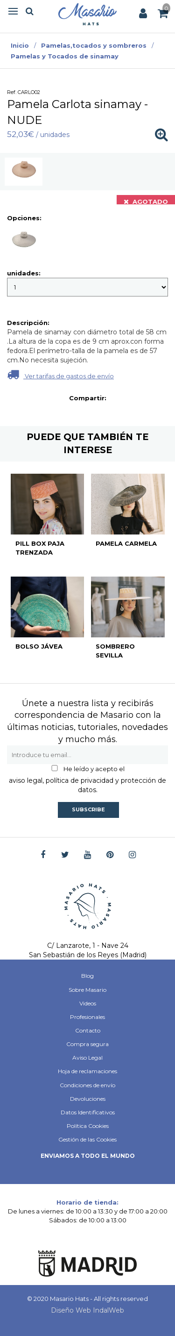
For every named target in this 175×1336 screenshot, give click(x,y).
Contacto (87, 1030)
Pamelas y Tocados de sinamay (65, 56)
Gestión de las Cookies (87, 1139)
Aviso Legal (87, 1057)
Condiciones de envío (87, 1085)
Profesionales (87, 1016)
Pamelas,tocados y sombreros (94, 45)
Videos (87, 1003)
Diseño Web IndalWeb (87, 1310)
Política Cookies (88, 1125)
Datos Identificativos (88, 1112)
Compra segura (87, 1043)
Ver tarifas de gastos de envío (60, 374)
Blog (87, 975)
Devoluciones (87, 1098)
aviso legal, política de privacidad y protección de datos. (87, 785)
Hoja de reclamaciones (87, 1071)
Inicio (20, 45)
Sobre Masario (87, 989)
